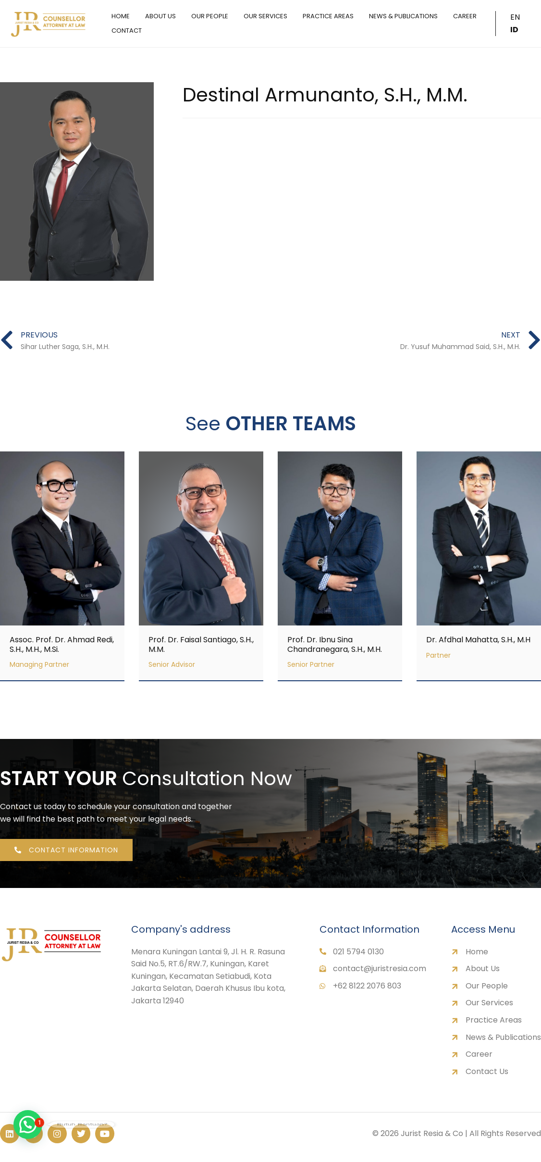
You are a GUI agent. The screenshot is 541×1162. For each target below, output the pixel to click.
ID (514, 29)
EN (515, 17)
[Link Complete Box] (62, 566)
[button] (27, 1124)
